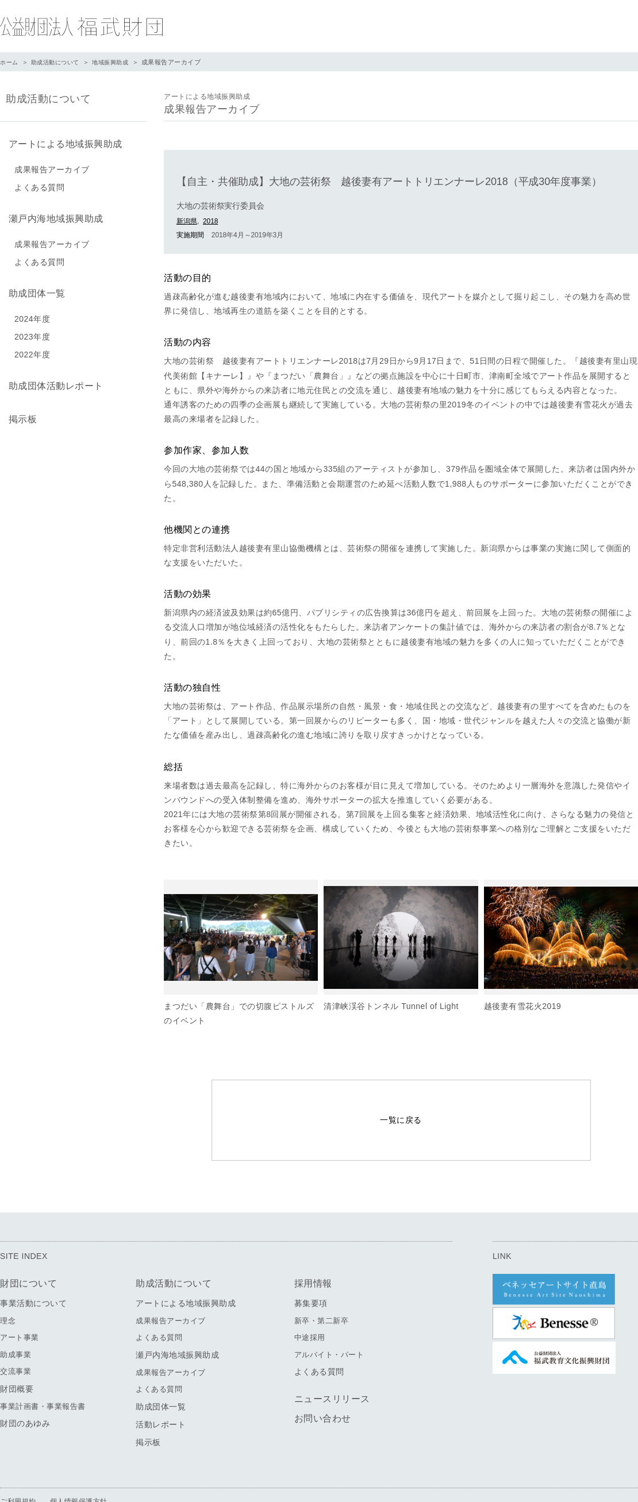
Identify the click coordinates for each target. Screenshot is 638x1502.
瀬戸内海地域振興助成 (53, 215)
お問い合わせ (322, 1385)
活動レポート (161, 1390)
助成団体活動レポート (53, 378)
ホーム (10, 62)
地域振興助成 (118, 62)
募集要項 (311, 1269)
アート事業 (19, 1304)
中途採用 (309, 1304)
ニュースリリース (332, 1365)
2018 (210, 221)
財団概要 (16, 1354)
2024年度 (32, 312)
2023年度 (32, 329)
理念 (8, 1287)
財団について (28, 1249)
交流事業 (15, 1338)
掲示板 (20, 409)
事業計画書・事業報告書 (43, 1372)
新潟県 (186, 221)
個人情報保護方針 (78, 1468)
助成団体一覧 (34, 287)
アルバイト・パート (329, 1320)
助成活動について (59, 62)
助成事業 (15, 1320)
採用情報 (313, 1249)
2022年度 (32, 347)
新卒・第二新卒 (321, 1287)
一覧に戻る (401, 1103)
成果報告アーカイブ (52, 167)
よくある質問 (39, 185)
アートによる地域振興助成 (63, 143)
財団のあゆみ (25, 1390)
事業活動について (33, 1269)
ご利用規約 (18, 1468)
